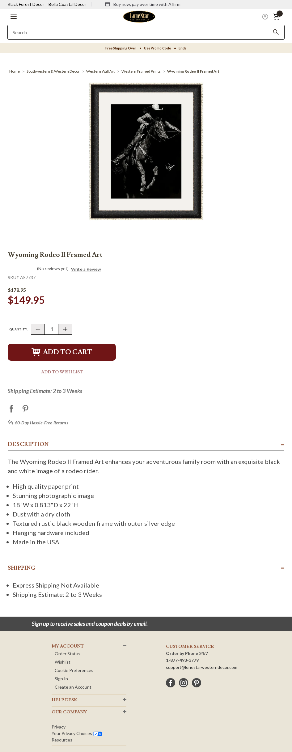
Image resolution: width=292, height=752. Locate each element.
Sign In (61, 678)
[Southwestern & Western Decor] (53, 71)
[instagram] (183, 682)
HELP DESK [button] (64, 700)
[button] (13, 17)
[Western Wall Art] (100, 71)
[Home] (14, 71)
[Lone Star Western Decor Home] (139, 16)
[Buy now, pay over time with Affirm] (142, 4)
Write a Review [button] (86, 269)
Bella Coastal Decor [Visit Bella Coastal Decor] (67, 4)
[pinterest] (196, 682)
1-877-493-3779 (182, 660)
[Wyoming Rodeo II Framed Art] (193, 71)
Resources (62, 739)
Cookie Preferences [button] (74, 670)
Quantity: (18, 329)
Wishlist (62, 662)
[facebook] (170, 682)
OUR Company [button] (69, 712)
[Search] (276, 32)
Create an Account (73, 687)
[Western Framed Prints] (141, 71)
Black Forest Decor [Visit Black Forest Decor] (26, 4)
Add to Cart (62, 352)
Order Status (67, 653)
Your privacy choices (77, 733)
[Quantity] (51, 329)
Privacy (59, 726)
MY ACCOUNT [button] (68, 646)
